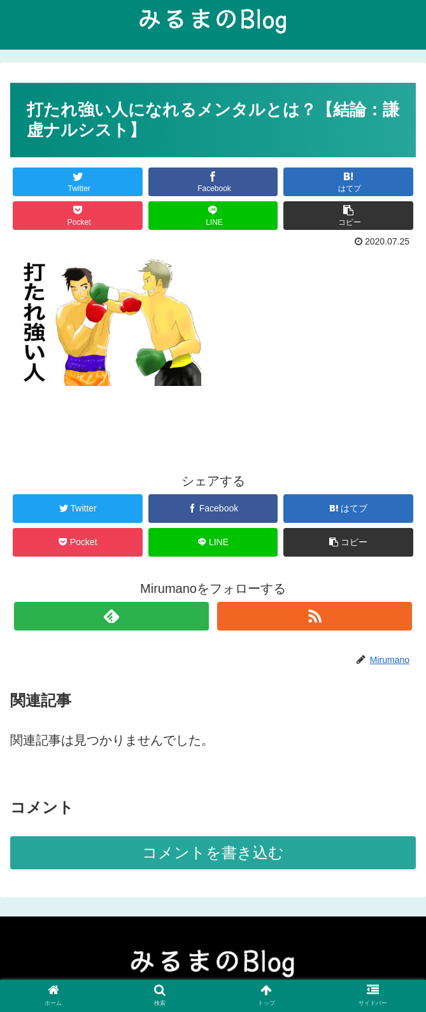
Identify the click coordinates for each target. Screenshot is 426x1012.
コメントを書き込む (213, 852)
